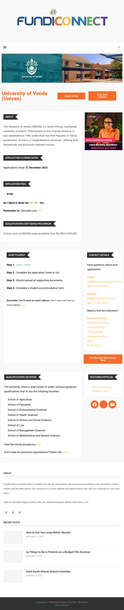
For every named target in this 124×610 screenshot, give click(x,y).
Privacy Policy (62, 605)
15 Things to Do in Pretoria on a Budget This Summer (58, 552)
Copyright (40, 602)
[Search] (119, 47)
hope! (65, 452)
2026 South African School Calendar (48, 571)
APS (40, 210)
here (23, 304)
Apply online (23, 264)
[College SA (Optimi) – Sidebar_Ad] (103, 114)
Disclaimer (83, 602)
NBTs (32, 202)
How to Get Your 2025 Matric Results (48, 532)
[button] (5, 68)
